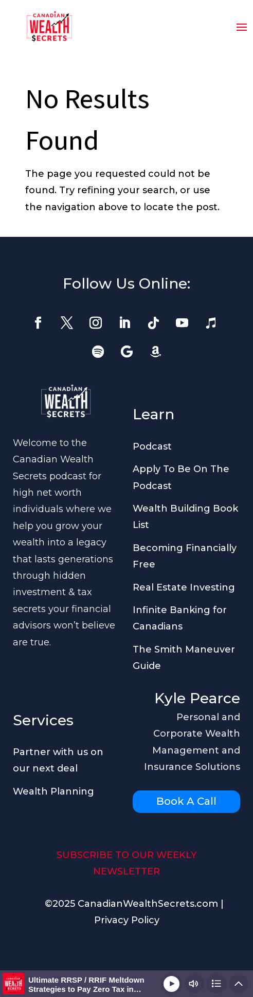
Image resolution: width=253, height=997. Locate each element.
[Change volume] (194, 983)
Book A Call (186, 801)
